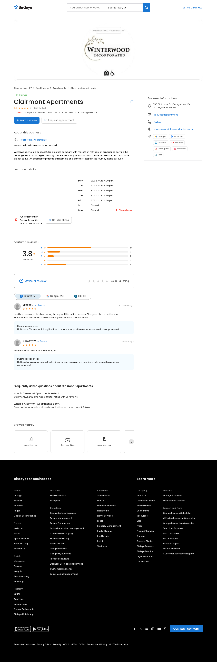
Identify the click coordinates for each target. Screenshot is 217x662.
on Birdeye (40, 305)
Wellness (102, 546)
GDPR (66, 644)
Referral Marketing (59, 538)
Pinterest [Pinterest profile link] (180, 148)
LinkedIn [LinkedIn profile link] (160, 142)
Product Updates (145, 530)
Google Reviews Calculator (177, 512)
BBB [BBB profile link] (158, 154)
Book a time (143, 510)
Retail (100, 541)
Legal (100, 520)
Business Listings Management (66, 563)
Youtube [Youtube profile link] (177, 142)
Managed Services (172, 495)
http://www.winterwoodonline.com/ (173, 129)
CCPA (82, 644)
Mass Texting (21, 543)
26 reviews (40, 107)
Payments (19, 548)
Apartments (59, 88)
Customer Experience (61, 568)
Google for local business (63, 512)
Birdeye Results (145, 551)
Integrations (20, 603)
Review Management (61, 518)
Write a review (192, 7)
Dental (100, 500)
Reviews (18, 500)
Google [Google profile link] (160, 136)
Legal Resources (145, 556)
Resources (142, 515)
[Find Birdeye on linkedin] (146, 628)
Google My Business (60, 553)
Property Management (109, 525)
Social (17, 533)
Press (139, 525)
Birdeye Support (171, 543)
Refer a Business (171, 548)
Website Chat (57, 543)
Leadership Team (146, 500)
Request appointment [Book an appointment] (59, 120)
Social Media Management (64, 573)
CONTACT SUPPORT (186, 628)
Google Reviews (58, 548)
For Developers (171, 538)
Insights (18, 571)
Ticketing (19, 581)
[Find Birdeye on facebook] (134, 628)
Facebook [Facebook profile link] (177, 136)
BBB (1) (79, 296)
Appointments (21, 538)
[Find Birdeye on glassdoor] (165, 628)
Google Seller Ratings (25, 515)
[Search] (146, 7)
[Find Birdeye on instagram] (152, 628)
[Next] (131, 441)
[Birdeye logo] (23, 7)
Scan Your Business (173, 528)
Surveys (18, 566)
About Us (141, 495)
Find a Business (171, 533)
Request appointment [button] (166, 114)
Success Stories (145, 541)
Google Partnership (24, 609)
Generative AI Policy (97, 644)
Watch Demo (144, 505)
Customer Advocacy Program (178, 553)
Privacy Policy (44, 644)
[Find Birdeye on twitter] (140, 628)
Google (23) (55, 296)
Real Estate (42, 88)
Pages (17, 510)
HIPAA (74, 644)
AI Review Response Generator (179, 518)
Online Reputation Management (67, 528)
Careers (141, 535)
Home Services (105, 515)
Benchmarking (21, 576)
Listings (18, 495)
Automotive (103, 495)
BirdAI (17, 593)
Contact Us (143, 561)
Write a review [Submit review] (27, 120)
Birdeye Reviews (145, 546)
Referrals (18, 505)
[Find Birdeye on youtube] (159, 628)
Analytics (19, 598)
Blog (139, 520)
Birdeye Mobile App (24, 614)
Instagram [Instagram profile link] (162, 148)
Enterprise (55, 500)
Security (57, 644)
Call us (157, 122)
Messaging (19, 561)
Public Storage (104, 530)
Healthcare (103, 510)
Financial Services (106, 505)
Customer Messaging (61, 533)
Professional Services (174, 500)
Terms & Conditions (24, 644)
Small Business (58, 495)
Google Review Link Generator (178, 523)
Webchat (19, 528)
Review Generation (60, 523)
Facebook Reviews (59, 558)
